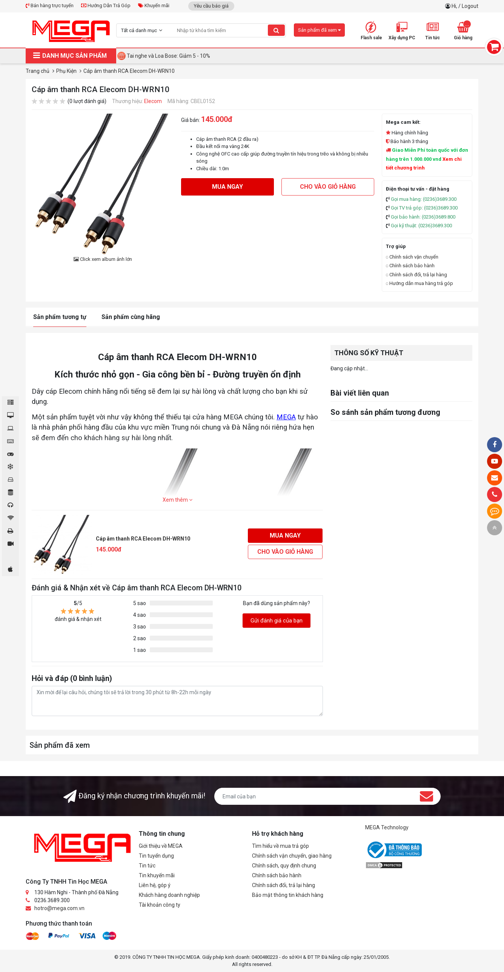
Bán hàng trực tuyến (50, 5)
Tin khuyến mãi (157, 875)
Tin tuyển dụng (156, 856)
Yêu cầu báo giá (211, 6)
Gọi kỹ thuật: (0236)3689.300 (421, 225)
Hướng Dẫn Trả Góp (106, 5)
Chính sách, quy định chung (284, 866)
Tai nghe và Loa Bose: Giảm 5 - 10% (168, 56)
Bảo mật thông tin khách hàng (287, 895)
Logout (470, 6)
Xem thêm (177, 500)
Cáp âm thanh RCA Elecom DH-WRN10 (143, 539)
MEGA (286, 417)
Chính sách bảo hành (410, 265)
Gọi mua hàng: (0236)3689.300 (423, 199)
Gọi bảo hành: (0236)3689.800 (423, 217)
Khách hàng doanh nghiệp (169, 895)
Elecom (153, 101)
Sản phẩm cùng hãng (130, 316)
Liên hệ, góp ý (155, 885)
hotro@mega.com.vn (59, 908)
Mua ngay (227, 186)
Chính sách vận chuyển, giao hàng (292, 856)
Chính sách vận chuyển (412, 257)
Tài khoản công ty (159, 905)
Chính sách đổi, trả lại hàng (416, 274)
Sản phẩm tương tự (59, 316)
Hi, (455, 6)
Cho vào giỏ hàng (328, 186)
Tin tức (147, 866)
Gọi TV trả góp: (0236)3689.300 (424, 208)
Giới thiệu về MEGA (161, 846)
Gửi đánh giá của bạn (276, 620)
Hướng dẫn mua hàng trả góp (419, 283)
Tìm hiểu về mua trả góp (280, 846)
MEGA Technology (387, 827)
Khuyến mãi (153, 5)
